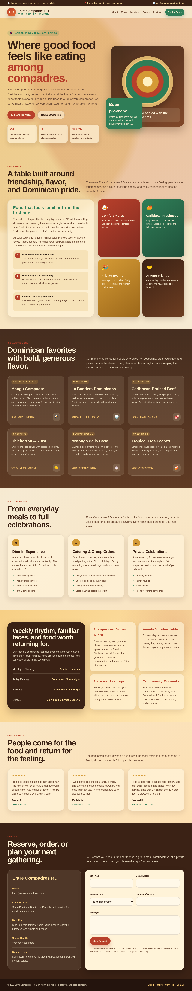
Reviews (157, 12)
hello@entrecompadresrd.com (28, 893)
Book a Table (175, 12)
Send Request (100, 941)
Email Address (143, 876)
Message (94, 912)
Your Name (95, 876)
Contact (180, 985)
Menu (124, 12)
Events (146, 12)
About (114, 12)
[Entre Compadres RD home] (28, 12)
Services (135, 12)
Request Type (96, 894)
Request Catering (51, 115)
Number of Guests (145, 894)
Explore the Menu (21, 115)
